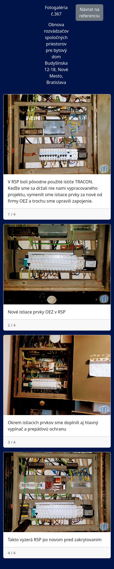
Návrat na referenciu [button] (89, 12)
